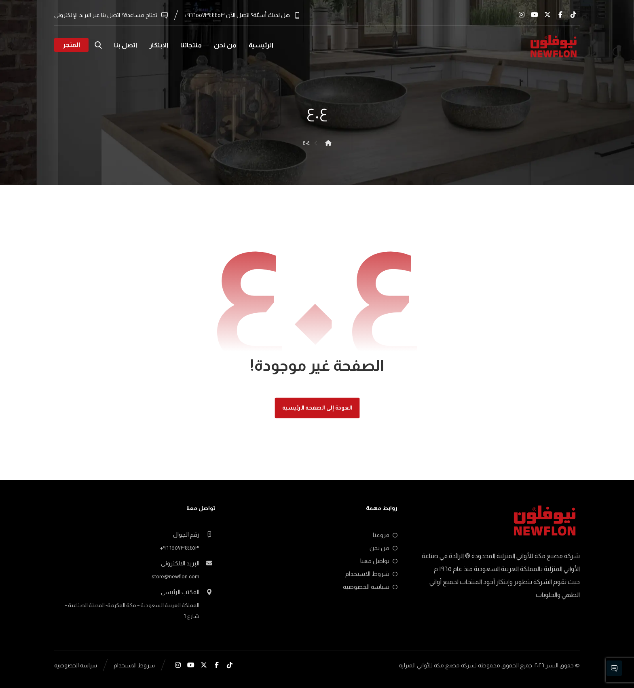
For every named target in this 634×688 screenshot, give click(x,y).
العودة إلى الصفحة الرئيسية (317, 408)
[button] (573, 14)
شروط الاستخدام (371, 573)
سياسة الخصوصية (370, 586)
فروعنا (385, 534)
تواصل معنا (378, 560)
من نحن (383, 547)
